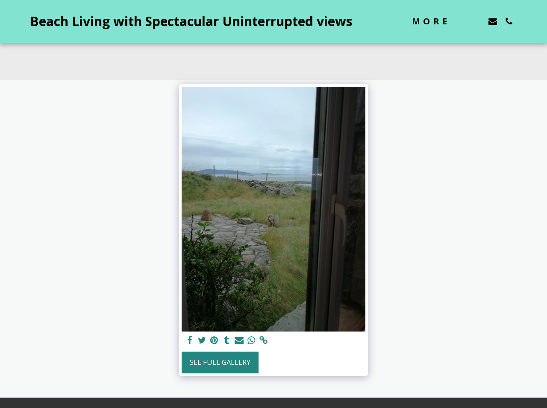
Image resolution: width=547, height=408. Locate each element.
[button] (476, 21)
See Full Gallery (220, 362)
